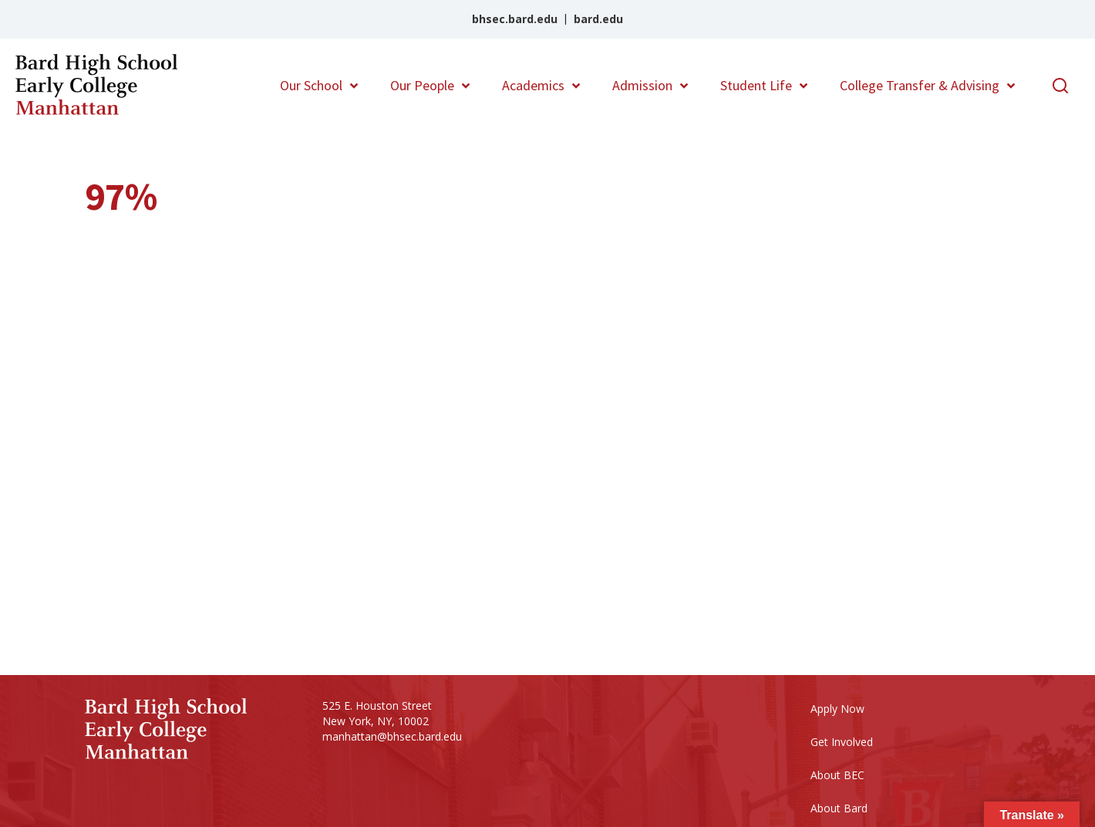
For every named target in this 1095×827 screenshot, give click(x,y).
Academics (533, 85)
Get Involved (841, 741)
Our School (311, 85)
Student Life (756, 85)
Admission (642, 85)
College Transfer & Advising (919, 85)
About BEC (837, 775)
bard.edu (598, 19)
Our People (422, 85)
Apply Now (837, 708)
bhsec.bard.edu (515, 19)
